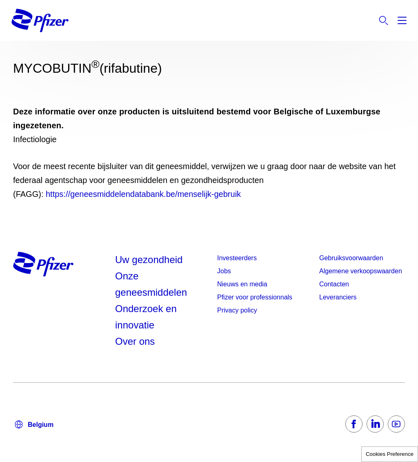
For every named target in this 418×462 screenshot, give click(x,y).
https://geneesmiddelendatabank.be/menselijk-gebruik (143, 194)
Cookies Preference (390, 454)
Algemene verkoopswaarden (360, 271)
